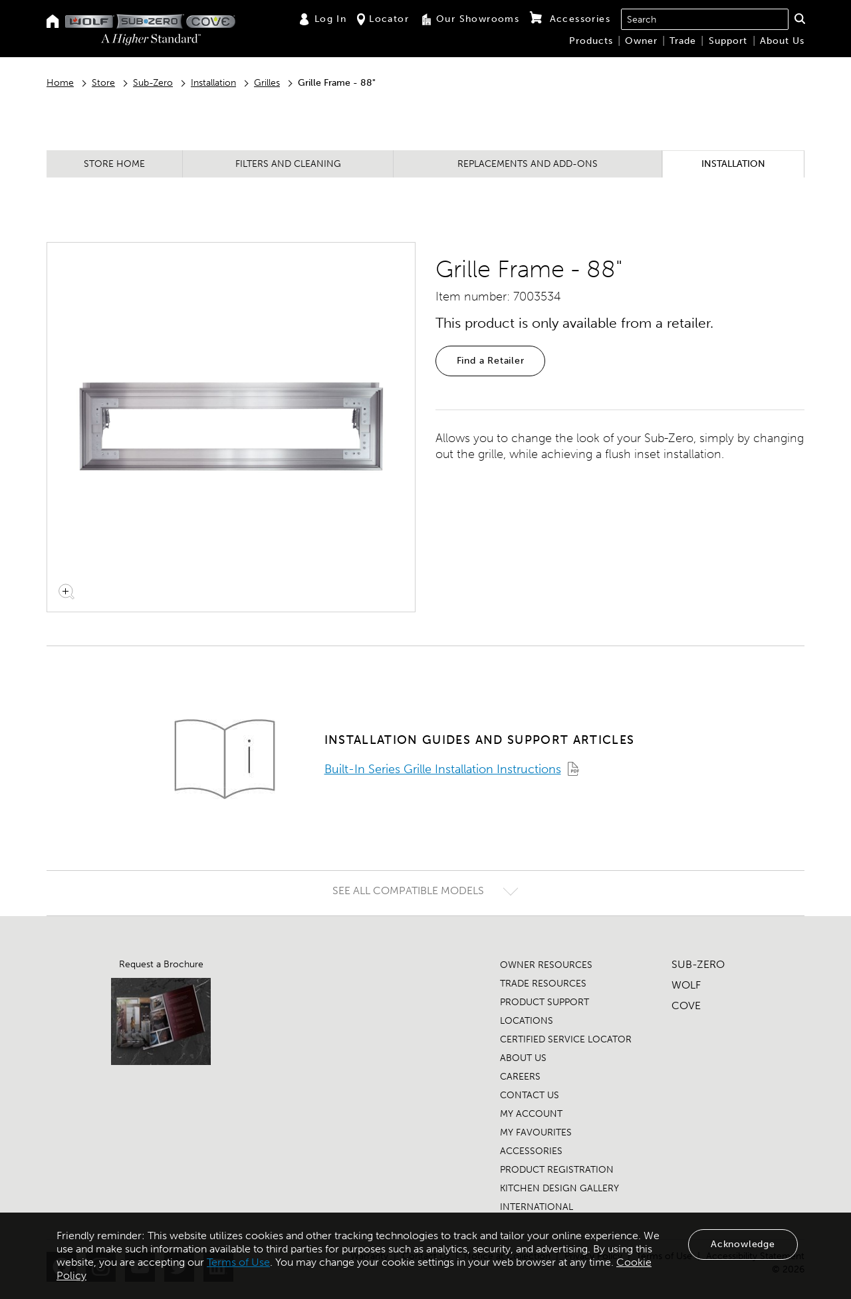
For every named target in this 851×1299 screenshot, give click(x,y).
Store (103, 82)
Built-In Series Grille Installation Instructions (442, 769)
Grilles (267, 82)
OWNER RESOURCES (546, 965)
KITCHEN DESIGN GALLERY (559, 1188)
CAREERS (520, 1076)
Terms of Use (238, 1262)
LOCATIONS (526, 1020)
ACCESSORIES (531, 1151)
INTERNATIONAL (536, 1207)
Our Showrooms (469, 19)
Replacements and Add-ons (527, 164)
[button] (799, 19)
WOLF (686, 985)
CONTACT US (529, 1095)
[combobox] (705, 19)
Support (728, 41)
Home (60, 82)
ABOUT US (523, 1058)
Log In (322, 19)
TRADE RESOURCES (543, 983)
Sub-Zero (153, 82)
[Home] (53, 22)
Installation (213, 82)
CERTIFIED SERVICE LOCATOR (566, 1039)
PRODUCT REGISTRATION (557, 1169)
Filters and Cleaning (288, 164)
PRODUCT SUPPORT (544, 1002)
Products (591, 41)
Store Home (114, 164)
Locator (383, 19)
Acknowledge (743, 1244)
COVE (686, 1005)
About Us (782, 41)
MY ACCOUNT (531, 1114)
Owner (641, 41)
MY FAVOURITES (536, 1132)
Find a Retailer (491, 360)
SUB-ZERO (698, 964)
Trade (682, 41)
